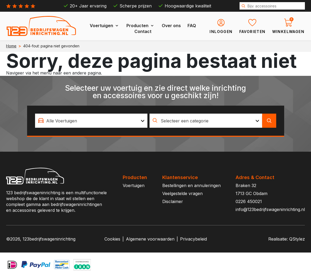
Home (11, 46)
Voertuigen (101, 25)
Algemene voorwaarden (150, 239)
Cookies (112, 239)
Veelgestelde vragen (182, 193)
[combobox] (91, 121)
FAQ (192, 25)
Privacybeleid (193, 239)
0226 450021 (249, 201)
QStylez (297, 239)
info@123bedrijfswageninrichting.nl (270, 209)
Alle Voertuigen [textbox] (61, 120)
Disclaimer (172, 201)
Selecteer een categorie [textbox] (184, 120)
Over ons (171, 25)
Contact (142, 31)
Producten (137, 25)
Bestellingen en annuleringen (191, 185)
